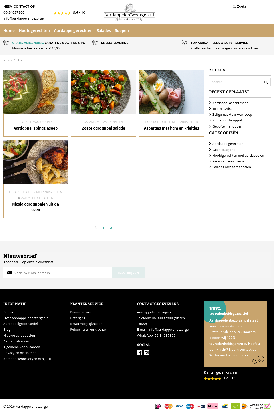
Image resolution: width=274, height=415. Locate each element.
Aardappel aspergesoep (230, 103)
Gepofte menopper (227, 126)
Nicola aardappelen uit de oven (35, 207)
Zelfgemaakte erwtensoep (232, 114)
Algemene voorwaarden (21, 347)
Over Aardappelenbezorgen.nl (26, 318)
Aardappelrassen (16, 341)
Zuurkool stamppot (227, 120)
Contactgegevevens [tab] (158, 303)
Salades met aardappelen (103, 122)
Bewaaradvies (80, 312)
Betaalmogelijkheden (86, 323)
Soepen (122, 30)
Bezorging (77, 318)
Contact (9, 312)
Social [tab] (143, 344)
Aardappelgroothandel (20, 323)
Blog (20, 60)
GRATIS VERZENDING (28, 42)
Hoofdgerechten (34, 30)
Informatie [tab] (14, 303)
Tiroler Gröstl (222, 108)
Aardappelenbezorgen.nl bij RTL (27, 358)
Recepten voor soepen (36, 122)
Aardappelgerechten (73, 30)
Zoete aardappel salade (103, 128)
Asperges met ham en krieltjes (171, 128)
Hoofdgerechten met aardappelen (171, 122)
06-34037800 (13, 12)
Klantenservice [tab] (86, 303)
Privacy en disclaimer (19, 352)
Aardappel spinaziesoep (36, 128)
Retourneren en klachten (89, 329)
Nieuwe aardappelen (19, 335)
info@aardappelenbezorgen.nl (171, 329)
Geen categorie (223, 149)
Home (9, 30)
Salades (104, 30)
